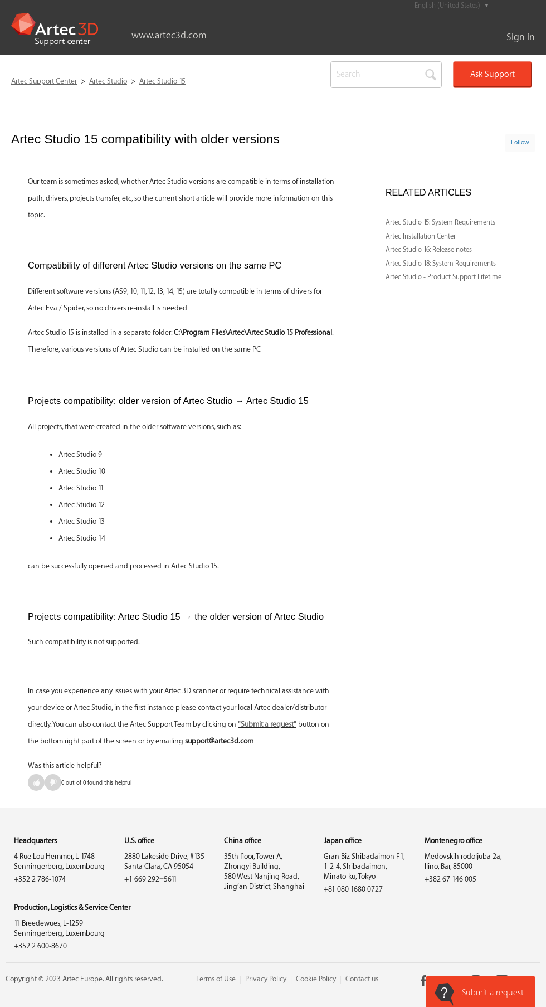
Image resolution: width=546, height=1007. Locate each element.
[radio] (36, 782)
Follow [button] (520, 142)
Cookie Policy (316, 979)
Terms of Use (216, 979)
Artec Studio (108, 81)
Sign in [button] (520, 37)
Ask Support (492, 74)
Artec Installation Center (421, 236)
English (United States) (448, 5)
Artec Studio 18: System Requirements (441, 263)
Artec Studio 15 (162, 81)
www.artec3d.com (169, 35)
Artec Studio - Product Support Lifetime (443, 277)
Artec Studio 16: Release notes (429, 250)
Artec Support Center (44, 81)
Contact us (361, 979)
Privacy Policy (265, 979)
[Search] (386, 74)
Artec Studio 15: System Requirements (440, 222)
